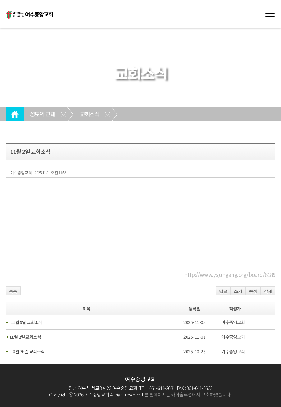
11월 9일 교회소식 (27, 322)
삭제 (268, 291)
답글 (223, 291)
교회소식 (89, 115)
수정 (253, 291)
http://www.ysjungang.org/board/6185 (229, 274)
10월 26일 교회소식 (28, 351)
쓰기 (238, 291)
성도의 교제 (42, 115)
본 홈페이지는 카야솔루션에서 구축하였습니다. (188, 394)
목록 (13, 291)
